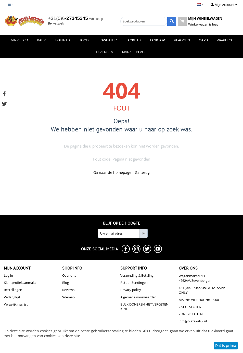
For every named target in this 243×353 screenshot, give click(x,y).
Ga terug (142, 172)
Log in (8, 275)
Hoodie (85, 40)
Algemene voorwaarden (138, 297)
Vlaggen (182, 40)
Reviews (68, 289)
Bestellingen (13, 289)
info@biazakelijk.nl (193, 321)
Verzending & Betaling (137, 275)
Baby (41, 40)
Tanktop (157, 40)
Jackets (133, 40)
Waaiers (224, 40)
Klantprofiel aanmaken (21, 282)
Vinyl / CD (19, 40)
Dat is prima (225, 345)
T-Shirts (62, 40)
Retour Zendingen (134, 282)
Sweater (109, 40)
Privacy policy (130, 289)
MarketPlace (134, 52)
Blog (65, 282)
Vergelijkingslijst (16, 304)
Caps (203, 40)
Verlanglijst (12, 297)
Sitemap (68, 297)
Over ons (69, 275)
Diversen (104, 52)
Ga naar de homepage (112, 172)
